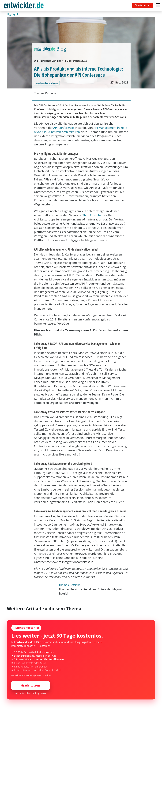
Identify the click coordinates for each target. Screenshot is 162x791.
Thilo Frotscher (93, 215)
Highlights (13, 14)
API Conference (63, 128)
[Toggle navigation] (24, 5)
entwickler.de (24, 6)
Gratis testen (143, 5)
